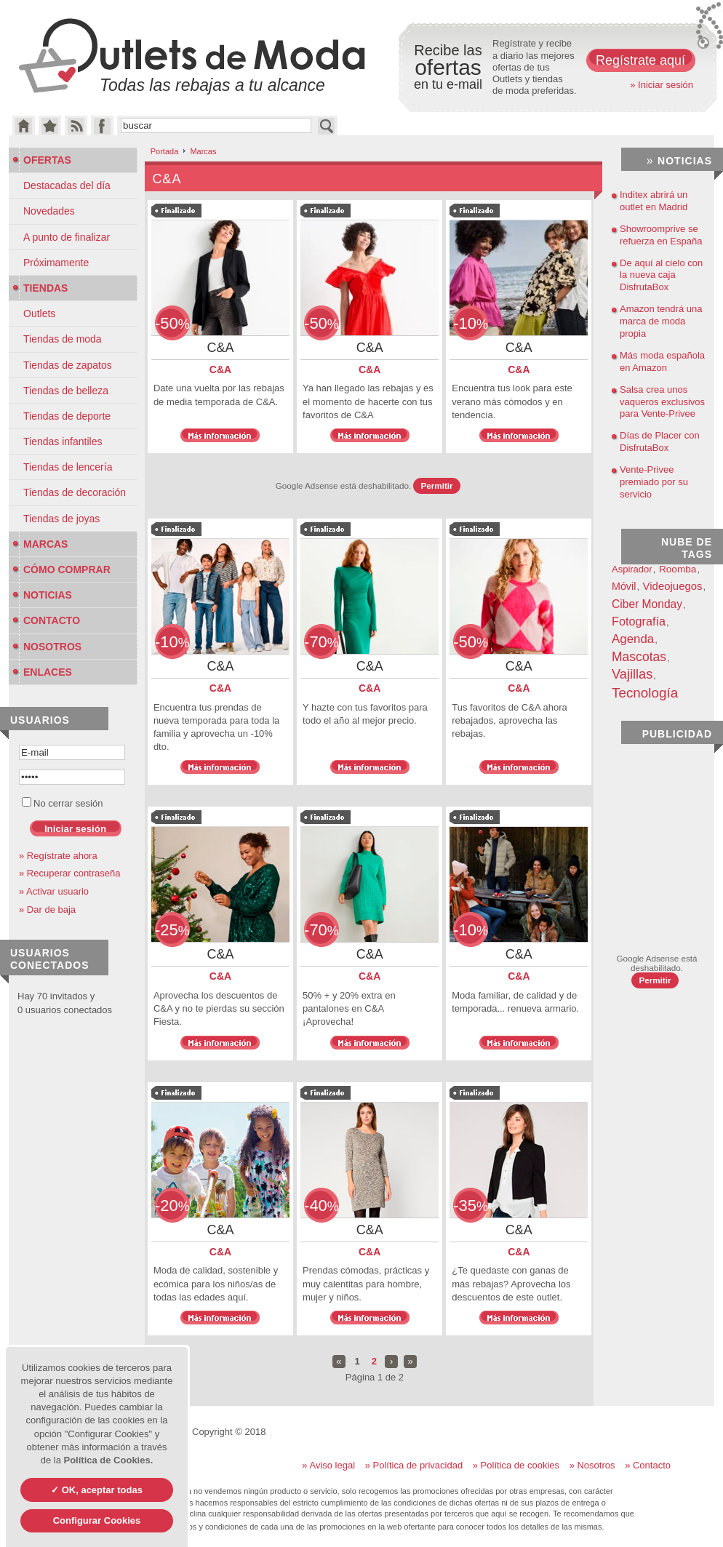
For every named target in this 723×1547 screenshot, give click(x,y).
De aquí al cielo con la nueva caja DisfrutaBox (661, 275)
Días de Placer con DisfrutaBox (660, 441)
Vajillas (632, 674)
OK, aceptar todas (101, 1489)
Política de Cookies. (108, 1460)
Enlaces (42, 672)
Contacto (46, 620)
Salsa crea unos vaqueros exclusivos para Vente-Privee (662, 402)
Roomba (678, 569)
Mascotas (639, 656)
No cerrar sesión (62, 803)
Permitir (436, 485)
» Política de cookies (516, 1465)
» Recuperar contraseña (69, 873)
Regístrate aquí (640, 60)
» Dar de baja (47, 909)
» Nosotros (592, 1465)
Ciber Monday (647, 604)
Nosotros (46, 646)
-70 (321, 642)
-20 (172, 1205)
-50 (172, 323)
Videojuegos (673, 586)
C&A (220, 369)
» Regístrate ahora (58, 855)
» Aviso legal (328, 1465)
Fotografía (639, 621)
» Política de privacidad (414, 1465)
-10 (470, 323)
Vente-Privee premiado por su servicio (654, 482)
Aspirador (632, 569)
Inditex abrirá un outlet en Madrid (653, 200)
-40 (321, 1205)
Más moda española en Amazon (662, 361)
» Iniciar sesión (661, 84)
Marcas (40, 544)
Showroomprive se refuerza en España (661, 235)
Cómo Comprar (61, 569)
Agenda (633, 639)
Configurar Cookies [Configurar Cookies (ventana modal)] (97, 1520)
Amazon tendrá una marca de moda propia (661, 321)
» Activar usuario (54, 891)
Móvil (624, 586)
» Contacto (648, 1465)
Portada (165, 151)
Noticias (42, 595)
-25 (172, 930)
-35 (470, 1205)
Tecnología (645, 692)
